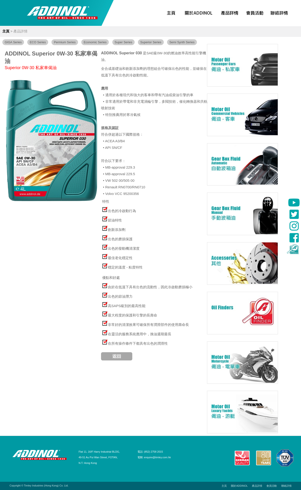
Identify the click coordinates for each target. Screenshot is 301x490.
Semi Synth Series (182, 42)
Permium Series (64, 42)
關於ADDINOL (239, 485)
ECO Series (38, 42)
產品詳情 (20, 31)
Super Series (123, 42)
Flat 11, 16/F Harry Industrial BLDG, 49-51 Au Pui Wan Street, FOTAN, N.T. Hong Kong (99, 457)
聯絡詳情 (286, 485)
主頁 (5, 31)
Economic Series (95, 42)
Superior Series (150, 42)
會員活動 (271, 485)
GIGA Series (13, 42)
